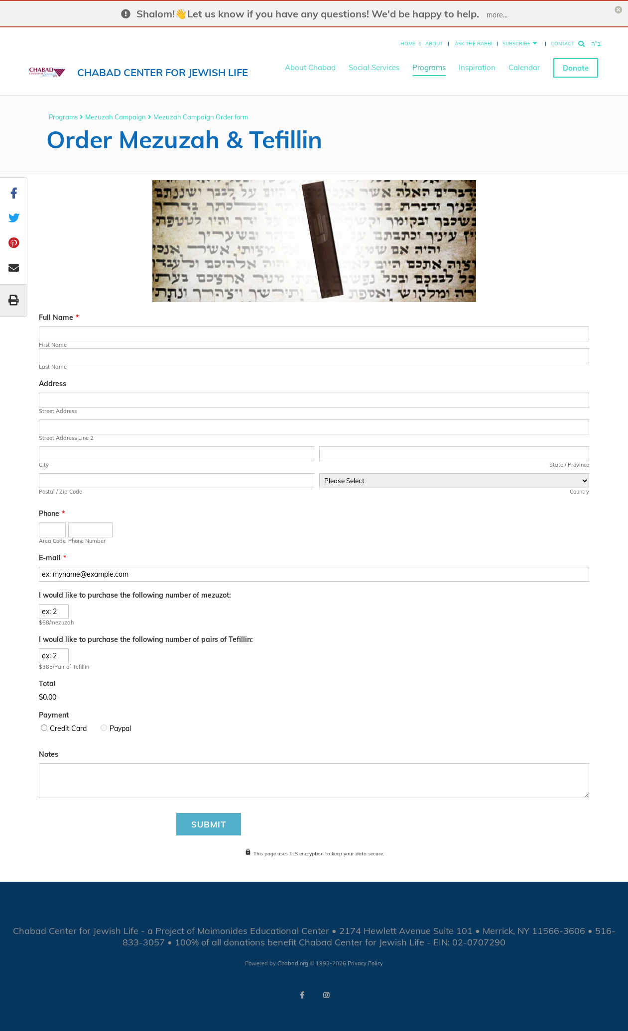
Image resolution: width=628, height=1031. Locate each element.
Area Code (52, 540)
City (44, 464)
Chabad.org (292, 963)
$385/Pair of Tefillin (64, 666)
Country (579, 491)
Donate (576, 65)
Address (52, 383)
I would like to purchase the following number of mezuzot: (135, 595)
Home (407, 40)
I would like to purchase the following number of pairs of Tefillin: (146, 639)
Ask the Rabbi (474, 40)
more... (497, 14)
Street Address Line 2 (66, 437)
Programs (429, 65)
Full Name (59, 317)
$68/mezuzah (56, 622)
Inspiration (477, 65)
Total (47, 683)
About (434, 40)
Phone (52, 513)
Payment (54, 715)
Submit (208, 824)
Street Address (58, 411)
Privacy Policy (365, 963)
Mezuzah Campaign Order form (200, 117)
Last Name (53, 366)
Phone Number (87, 540)
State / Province (569, 464)
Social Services (374, 65)
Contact (562, 40)
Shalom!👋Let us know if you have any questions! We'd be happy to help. (307, 13)
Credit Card (68, 728)
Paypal (120, 728)
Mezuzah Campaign (115, 117)
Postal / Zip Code (60, 491)
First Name (53, 344)
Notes (48, 754)
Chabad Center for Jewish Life (162, 69)
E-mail (52, 557)
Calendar (524, 65)
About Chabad (310, 65)
